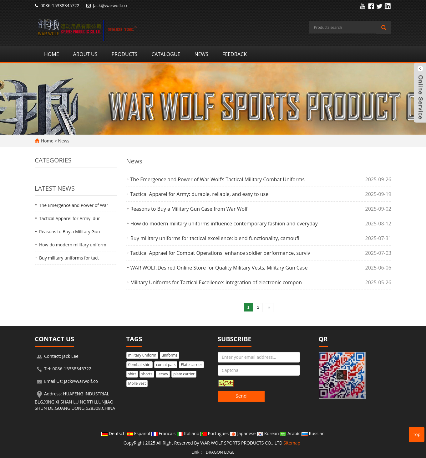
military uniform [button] (142, 355)
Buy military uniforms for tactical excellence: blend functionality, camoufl (214, 238)
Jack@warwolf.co (110, 5)
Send (241, 396)
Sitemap (292, 443)
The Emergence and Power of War (73, 205)
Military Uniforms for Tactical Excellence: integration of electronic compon (216, 282)
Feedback (234, 54)
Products (125, 54)
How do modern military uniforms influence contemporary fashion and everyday (224, 223)
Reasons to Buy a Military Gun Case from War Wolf (189, 208)
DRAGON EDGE (220, 452)
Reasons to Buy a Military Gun (69, 231)
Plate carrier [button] (191, 364)
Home (51, 54)
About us (85, 54)
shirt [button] (132, 374)
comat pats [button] (165, 364)
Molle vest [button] (137, 383)
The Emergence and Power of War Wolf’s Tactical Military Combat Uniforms (217, 179)
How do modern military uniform (72, 245)
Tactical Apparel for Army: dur (69, 218)
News (201, 54)
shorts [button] (146, 374)
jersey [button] (163, 374)
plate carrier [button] (184, 374)
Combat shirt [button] (139, 364)
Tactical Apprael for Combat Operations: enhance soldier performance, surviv (220, 253)
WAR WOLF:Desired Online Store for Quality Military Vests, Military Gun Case (219, 267)
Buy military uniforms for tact (69, 258)
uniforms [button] (170, 355)
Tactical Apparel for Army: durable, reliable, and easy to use (199, 194)
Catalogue (165, 54)
